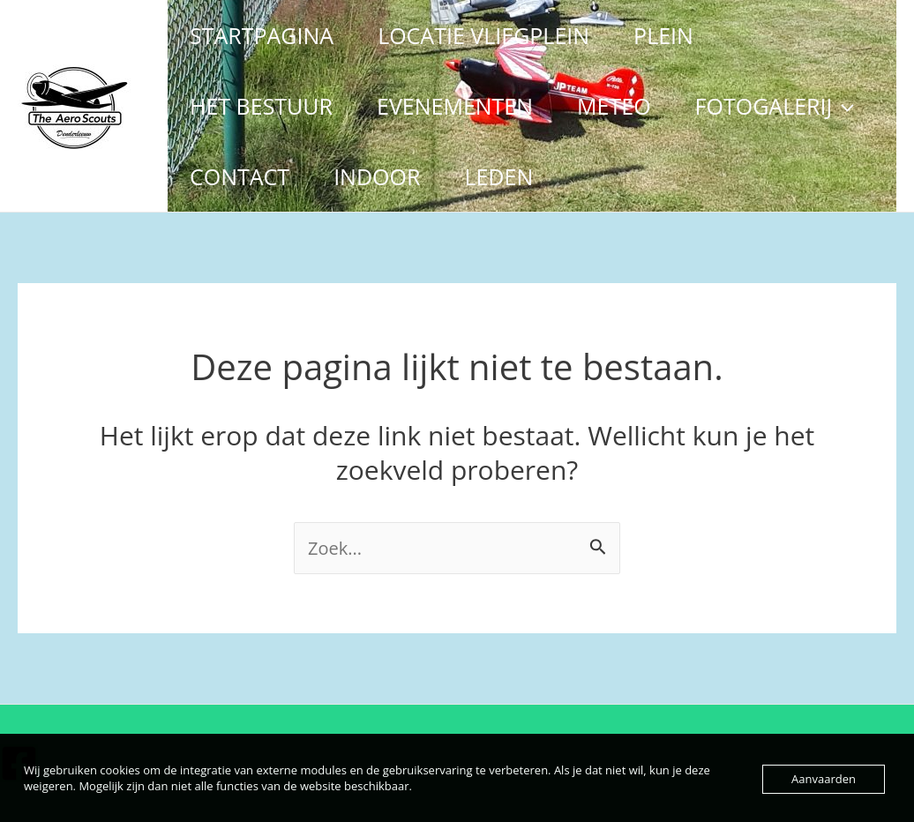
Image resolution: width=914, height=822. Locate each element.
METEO (613, 106)
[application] (843, 106)
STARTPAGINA (261, 35)
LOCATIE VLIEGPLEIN (483, 35)
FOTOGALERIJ (775, 106)
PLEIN (663, 35)
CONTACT (239, 176)
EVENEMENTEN (455, 106)
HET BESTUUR (261, 106)
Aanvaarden (823, 779)
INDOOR (376, 176)
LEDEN (498, 176)
